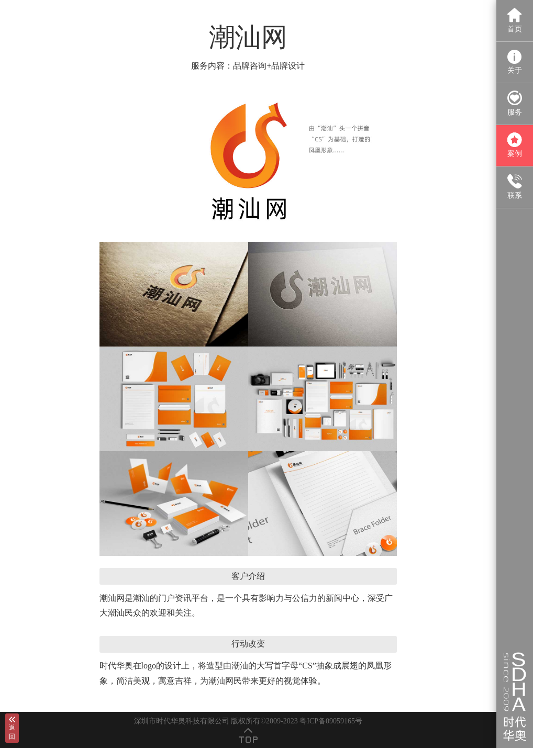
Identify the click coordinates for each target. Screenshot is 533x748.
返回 (12, 728)
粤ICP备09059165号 (330, 721)
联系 (514, 186)
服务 (514, 103)
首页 (514, 20)
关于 (514, 62)
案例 (514, 145)
